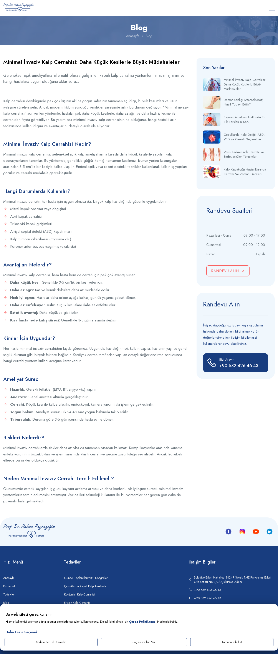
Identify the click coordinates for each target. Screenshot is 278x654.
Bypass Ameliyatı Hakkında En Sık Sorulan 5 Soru (244, 119)
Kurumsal (9, 586)
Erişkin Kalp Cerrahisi (77, 602)
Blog (149, 35)
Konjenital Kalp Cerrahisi (79, 594)
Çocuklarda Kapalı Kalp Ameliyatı (85, 586)
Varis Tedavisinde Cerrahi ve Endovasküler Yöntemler (244, 154)
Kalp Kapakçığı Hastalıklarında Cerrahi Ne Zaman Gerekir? (245, 171)
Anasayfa (132, 35)
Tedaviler (9, 594)
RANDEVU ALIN (228, 270)
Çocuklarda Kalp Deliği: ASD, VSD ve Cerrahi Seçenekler (244, 137)
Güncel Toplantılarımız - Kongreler (86, 578)
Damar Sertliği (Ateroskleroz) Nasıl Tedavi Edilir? (243, 102)
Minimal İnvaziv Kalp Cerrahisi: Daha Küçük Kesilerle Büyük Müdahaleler (245, 84)
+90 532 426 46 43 (205, 590)
